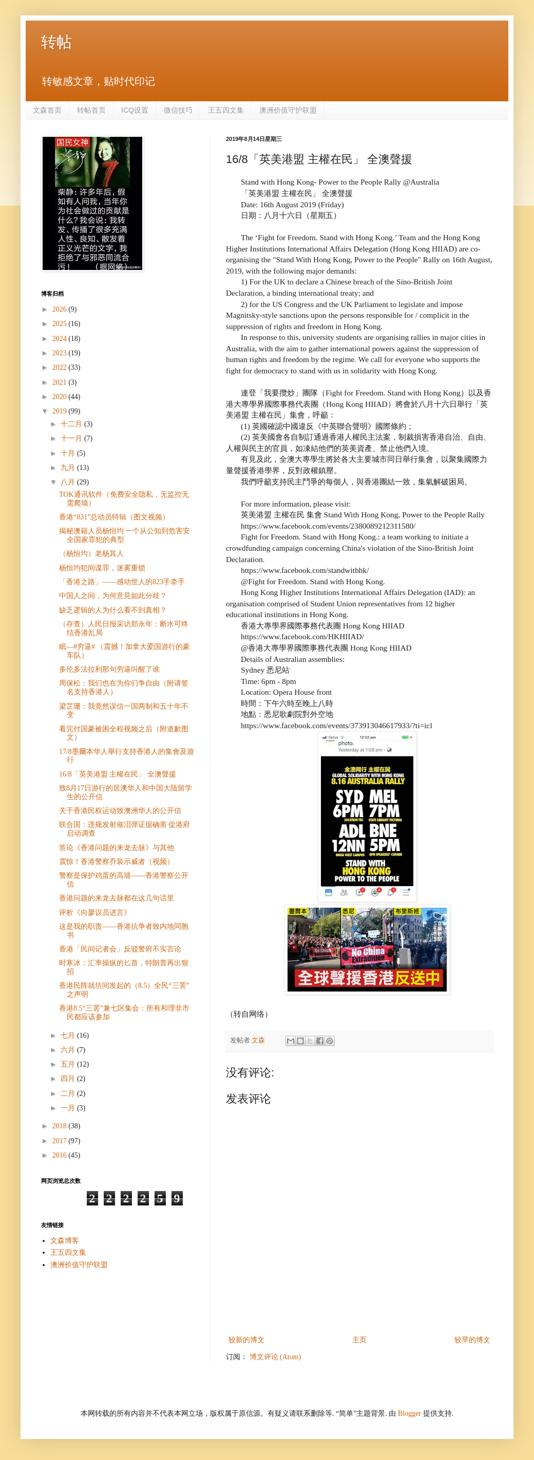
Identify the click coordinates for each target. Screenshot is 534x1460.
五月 (69, 1064)
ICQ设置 (134, 110)
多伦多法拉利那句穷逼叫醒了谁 (109, 669)
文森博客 (64, 1241)
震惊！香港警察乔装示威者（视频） (116, 862)
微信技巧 (178, 110)
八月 (69, 482)
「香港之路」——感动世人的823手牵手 (122, 582)
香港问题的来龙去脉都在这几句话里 (116, 898)
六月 (69, 1050)
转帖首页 (91, 110)
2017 (60, 1141)
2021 (60, 382)
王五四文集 (226, 110)
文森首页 (47, 110)
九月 (69, 468)
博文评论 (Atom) (275, 1357)
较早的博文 (472, 1340)
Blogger (409, 1413)
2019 (60, 411)
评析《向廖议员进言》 (95, 912)
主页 (359, 1340)
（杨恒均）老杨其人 (91, 553)
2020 (60, 397)
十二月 (72, 424)
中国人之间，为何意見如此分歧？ (113, 596)
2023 (60, 353)
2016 (60, 1155)
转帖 (56, 41)
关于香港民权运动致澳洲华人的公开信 (120, 811)
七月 (69, 1035)
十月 (69, 453)
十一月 (72, 438)
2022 (60, 367)
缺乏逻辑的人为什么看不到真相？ (113, 610)
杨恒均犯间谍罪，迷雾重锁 (102, 568)
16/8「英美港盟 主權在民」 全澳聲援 (117, 774)
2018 (60, 1126)
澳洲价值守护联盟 (288, 110)
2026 (60, 309)
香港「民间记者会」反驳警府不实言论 (120, 949)
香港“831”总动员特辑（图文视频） (114, 517)
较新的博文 (246, 1340)
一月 (69, 1108)
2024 (60, 339)
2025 (60, 324)
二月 (69, 1093)
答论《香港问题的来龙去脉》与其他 (116, 848)
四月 (69, 1079)
